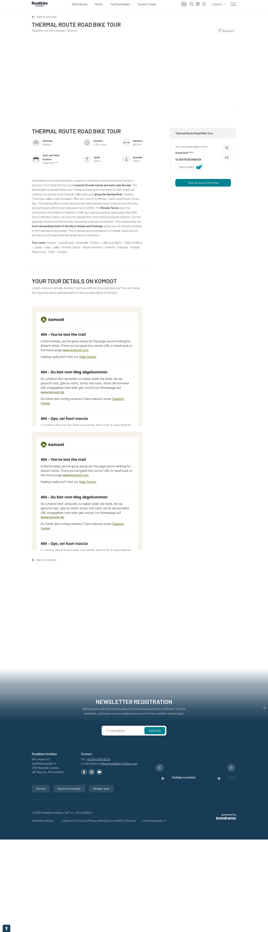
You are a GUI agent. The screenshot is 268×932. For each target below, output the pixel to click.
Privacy (82, 820)
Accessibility (117, 820)
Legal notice (69, 820)
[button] (159, 767)
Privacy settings (98, 820)
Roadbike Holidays (43, 820)
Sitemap (130, 820)
